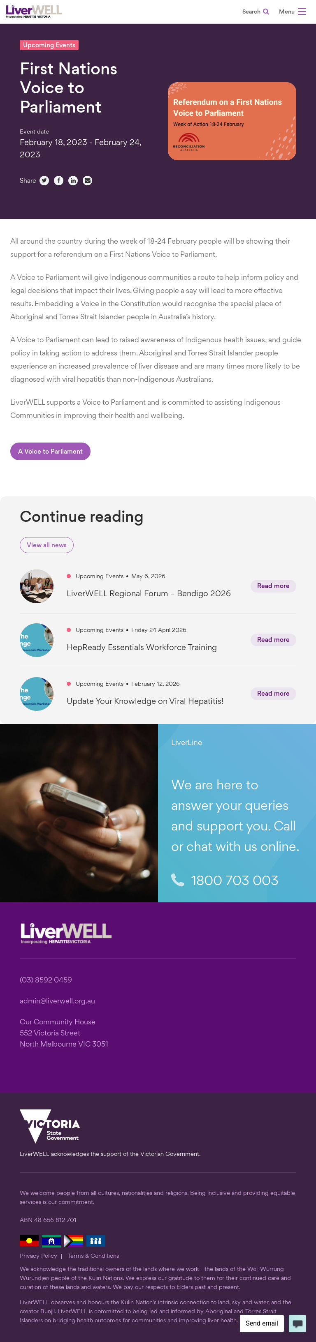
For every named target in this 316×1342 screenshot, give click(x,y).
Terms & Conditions (93, 1256)
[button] (292, 12)
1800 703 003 (225, 881)
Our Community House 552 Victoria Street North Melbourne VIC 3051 (64, 1033)
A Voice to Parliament (50, 452)
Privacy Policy (38, 1256)
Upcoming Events (49, 46)
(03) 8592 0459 (46, 980)
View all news (47, 546)
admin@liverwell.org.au (57, 1001)
